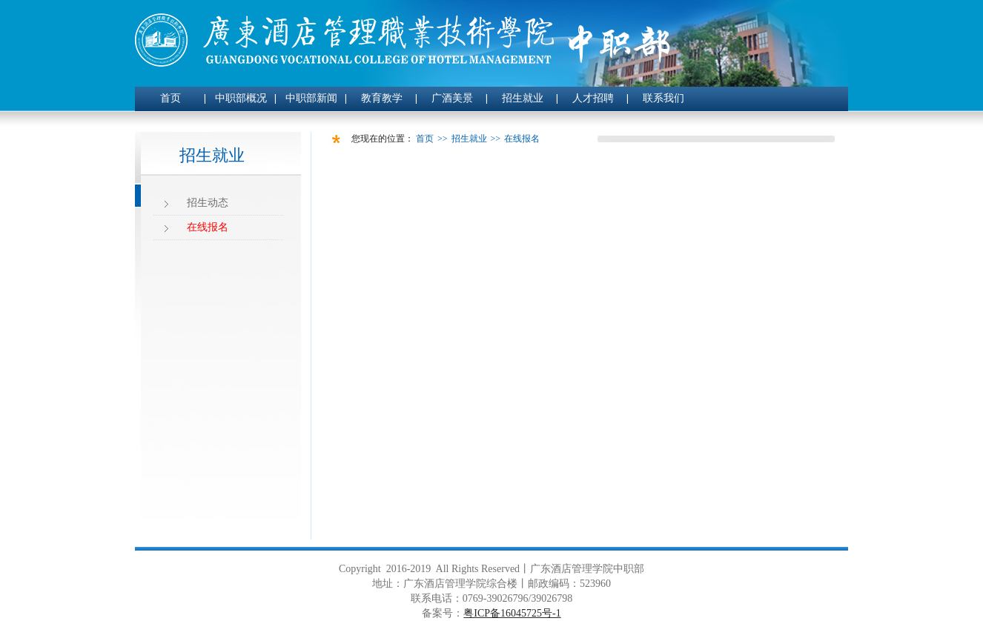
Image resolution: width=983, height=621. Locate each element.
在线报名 (207, 227)
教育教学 (382, 98)
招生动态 (207, 202)
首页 (170, 98)
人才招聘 (593, 98)
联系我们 (663, 98)
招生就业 (522, 98)
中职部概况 (241, 98)
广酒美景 (452, 98)
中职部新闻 (311, 98)
